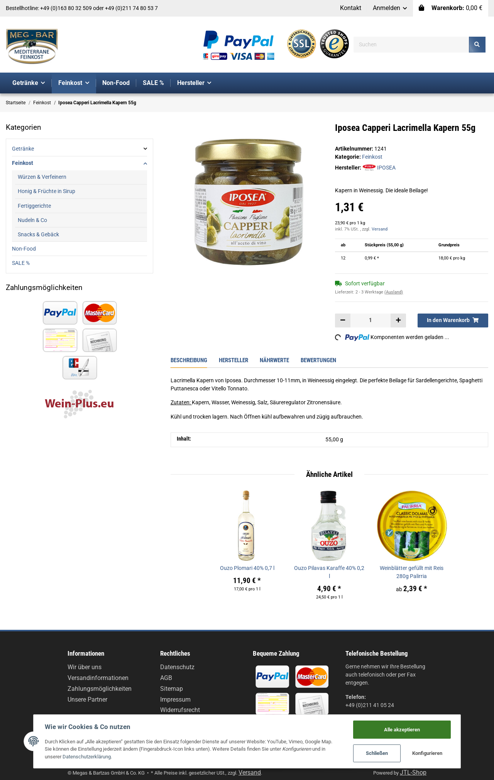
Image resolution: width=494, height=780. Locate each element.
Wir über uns (85, 667)
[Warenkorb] (450, 8)
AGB (166, 678)
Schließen (380, 753)
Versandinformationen (98, 678)
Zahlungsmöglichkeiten (100, 688)
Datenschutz (177, 667)
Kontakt (350, 8)
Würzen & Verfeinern (42, 177)
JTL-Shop (413, 772)
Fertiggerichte (34, 206)
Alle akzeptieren (405, 729)
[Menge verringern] (342, 320)
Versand (379, 229)
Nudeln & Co (32, 220)
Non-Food (24, 249)
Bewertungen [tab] (318, 360)
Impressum (175, 699)
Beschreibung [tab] (189, 360)
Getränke (23, 149)
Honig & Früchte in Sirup (46, 191)
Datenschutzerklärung (66, 756)
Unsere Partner (87, 699)
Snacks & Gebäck (38, 234)
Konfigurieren (430, 753)
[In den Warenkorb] (453, 320)
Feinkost (372, 157)
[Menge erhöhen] (398, 320)
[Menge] (370, 320)
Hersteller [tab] (233, 360)
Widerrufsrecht (180, 710)
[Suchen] (411, 45)
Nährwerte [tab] (274, 360)
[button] (390, 8)
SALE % (21, 263)
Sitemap (171, 688)
